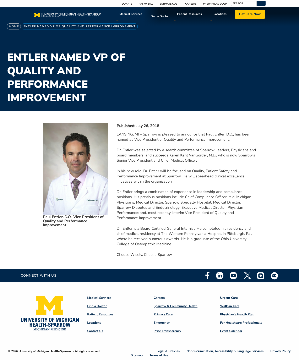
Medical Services (130, 14)
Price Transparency (167, 331)
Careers (190, 3)
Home (14, 26)
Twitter (247, 275)
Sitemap (137, 355)
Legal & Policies (168, 351)
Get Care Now (250, 14)
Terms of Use (159, 355)
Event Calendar (231, 331)
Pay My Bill (146, 3)
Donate (127, 3)
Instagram (261, 275)
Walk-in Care (229, 306)
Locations (220, 14)
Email (274, 275)
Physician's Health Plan (237, 314)
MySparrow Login (215, 3)
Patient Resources (189, 14)
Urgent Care (229, 298)
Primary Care (163, 314)
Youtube (233, 275)
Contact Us (95, 331)
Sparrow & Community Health (175, 306)
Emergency (162, 323)
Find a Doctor (160, 16)
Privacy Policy (280, 351)
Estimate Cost (169, 3)
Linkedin (219, 275)
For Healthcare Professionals (241, 323)
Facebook (207, 275)
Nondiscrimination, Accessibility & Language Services (224, 351)
